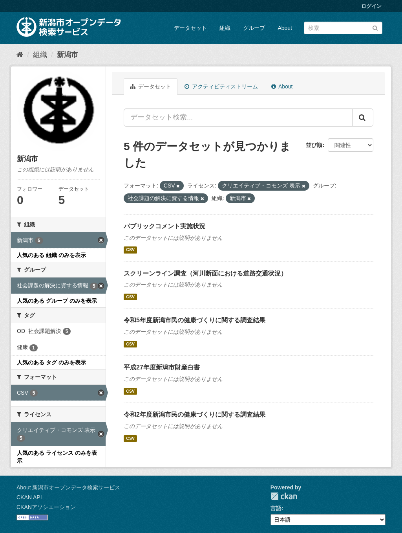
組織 (224, 28)
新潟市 (67, 55)
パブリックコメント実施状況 (164, 226)
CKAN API (29, 497)
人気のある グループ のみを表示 (57, 301)
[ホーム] (19, 55)
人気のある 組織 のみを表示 (51, 255)
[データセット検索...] (238, 117)
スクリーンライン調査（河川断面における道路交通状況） (205, 273)
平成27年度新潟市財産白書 (162, 367)
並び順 (314, 145)
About (285, 28)
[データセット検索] (343, 28)
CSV (130, 250)
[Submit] (375, 27)
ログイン (371, 6)
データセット (190, 28)
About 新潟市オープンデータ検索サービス (68, 487)
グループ (254, 28)
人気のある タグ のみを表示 (51, 362)
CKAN (283, 496)
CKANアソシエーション (46, 507)
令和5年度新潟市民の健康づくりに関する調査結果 (194, 320)
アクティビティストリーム (221, 86)
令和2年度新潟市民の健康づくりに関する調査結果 (194, 414)
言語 (275, 508)
